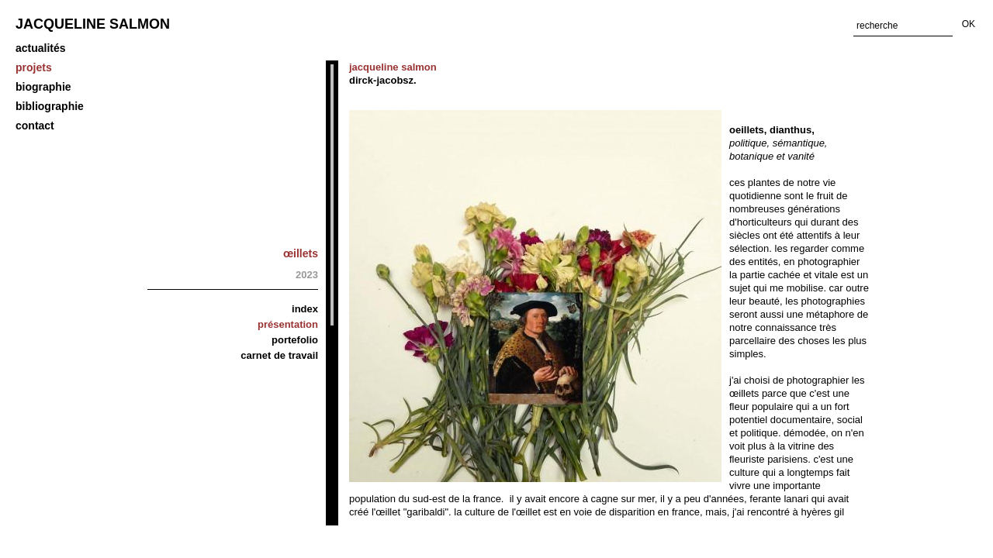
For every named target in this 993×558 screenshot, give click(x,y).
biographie (43, 87)
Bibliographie (50, 106)
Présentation (288, 324)
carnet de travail (279, 355)
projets (34, 67)
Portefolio (295, 340)
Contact (35, 125)
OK (968, 24)
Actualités (41, 48)
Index (305, 309)
